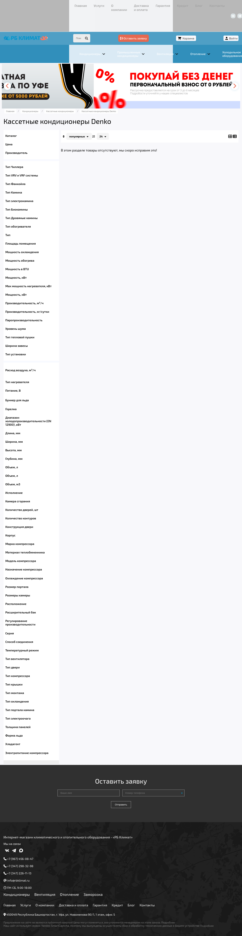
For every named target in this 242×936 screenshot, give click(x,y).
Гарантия (98, 4)
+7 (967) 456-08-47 (189, 4)
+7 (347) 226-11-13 (217, 4)
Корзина (203, 18)
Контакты (139, 4)
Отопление (78, 883)
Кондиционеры (26, 883)
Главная (20, 4)
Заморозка (102, 883)
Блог (125, 4)
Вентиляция (54, 883)
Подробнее (177, 911)
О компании (50, 4)
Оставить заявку (173, 18)
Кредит (114, 4)
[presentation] (18, 67)
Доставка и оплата (76, 4)
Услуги (34, 4)
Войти (224, 18)
